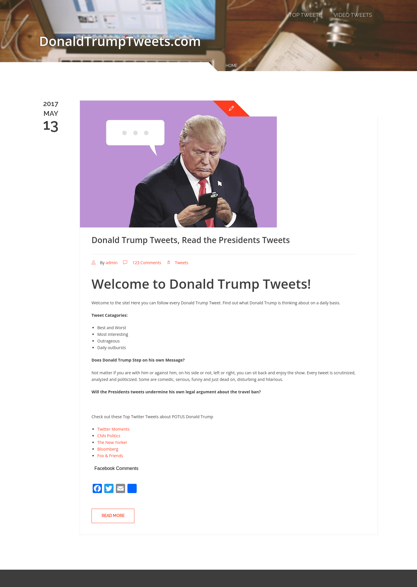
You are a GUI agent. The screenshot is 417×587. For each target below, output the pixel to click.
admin (112, 262)
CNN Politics (108, 435)
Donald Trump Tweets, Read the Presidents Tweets (191, 239)
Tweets (181, 262)
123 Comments (146, 262)
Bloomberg (107, 449)
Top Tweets (305, 15)
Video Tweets (353, 15)
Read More (113, 515)
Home (231, 65)
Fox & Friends (110, 455)
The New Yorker (112, 442)
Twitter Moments (113, 429)
